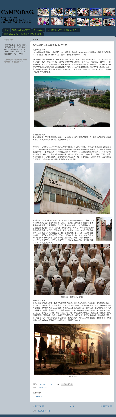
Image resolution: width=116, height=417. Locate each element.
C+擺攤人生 (42, 387)
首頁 (6, 30)
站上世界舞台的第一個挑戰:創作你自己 (63, 30)
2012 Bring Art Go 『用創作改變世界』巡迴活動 (23, 34)
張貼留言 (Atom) (44, 411)
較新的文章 (38, 406)
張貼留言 (39, 396)
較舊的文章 (106, 406)
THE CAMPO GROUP (21, 30)
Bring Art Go (39, 30)
